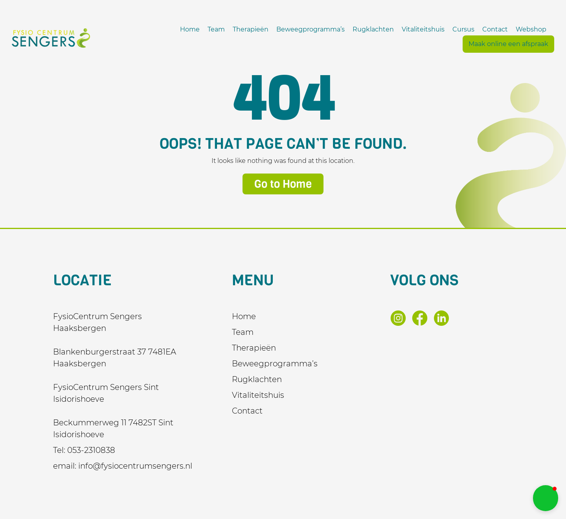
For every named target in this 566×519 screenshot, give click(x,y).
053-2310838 (91, 450)
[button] (545, 498)
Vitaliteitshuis (423, 29)
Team (216, 29)
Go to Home (283, 184)
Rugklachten (373, 29)
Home (190, 29)
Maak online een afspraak (508, 44)
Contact (495, 29)
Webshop (531, 29)
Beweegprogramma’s (310, 29)
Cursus (463, 29)
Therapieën (250, 29)
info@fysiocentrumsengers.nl (135, 466)
